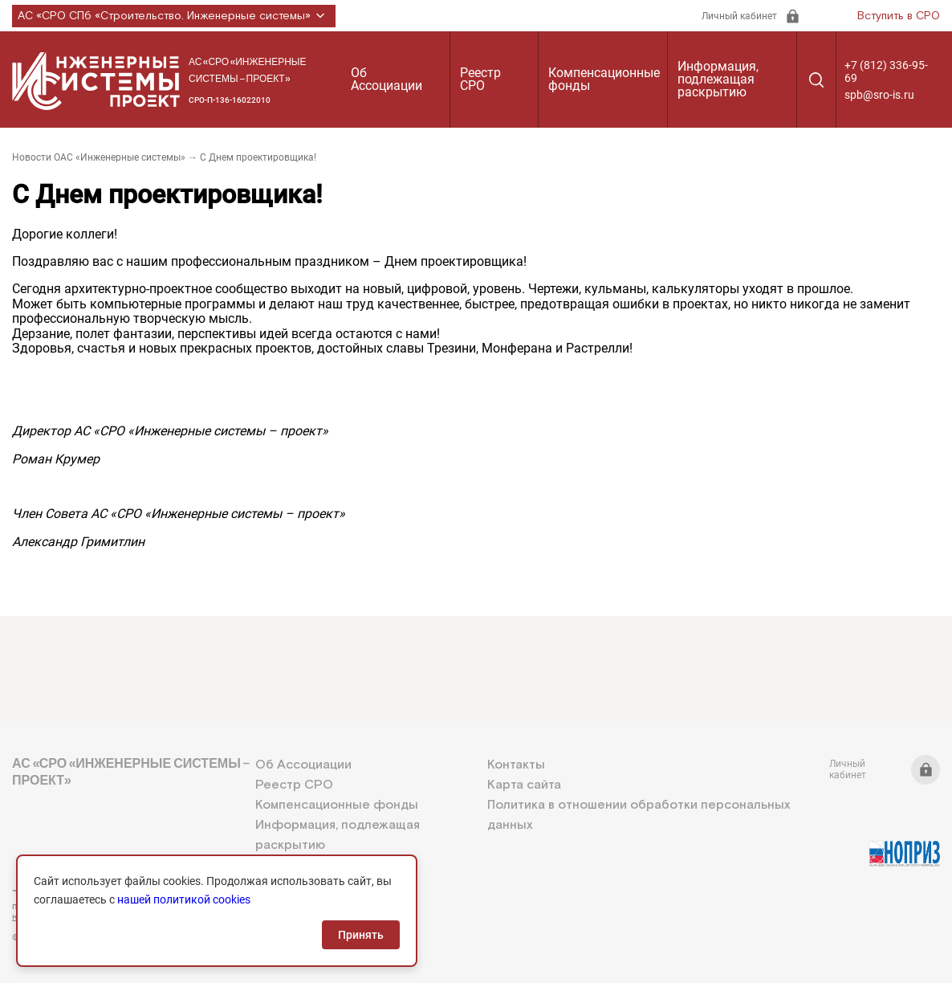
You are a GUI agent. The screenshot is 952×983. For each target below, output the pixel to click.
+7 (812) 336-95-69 (886, 71)
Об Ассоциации (386, 79)
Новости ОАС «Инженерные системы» (98, 157)
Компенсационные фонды (604, 79)
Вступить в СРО (898, 16)
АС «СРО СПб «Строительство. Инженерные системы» (174, 16)
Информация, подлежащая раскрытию (718, 79)
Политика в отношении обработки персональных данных (638, 815)
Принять (361, 934)
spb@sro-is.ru (879, 94)
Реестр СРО (480, 79)
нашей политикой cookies (183, 899)
